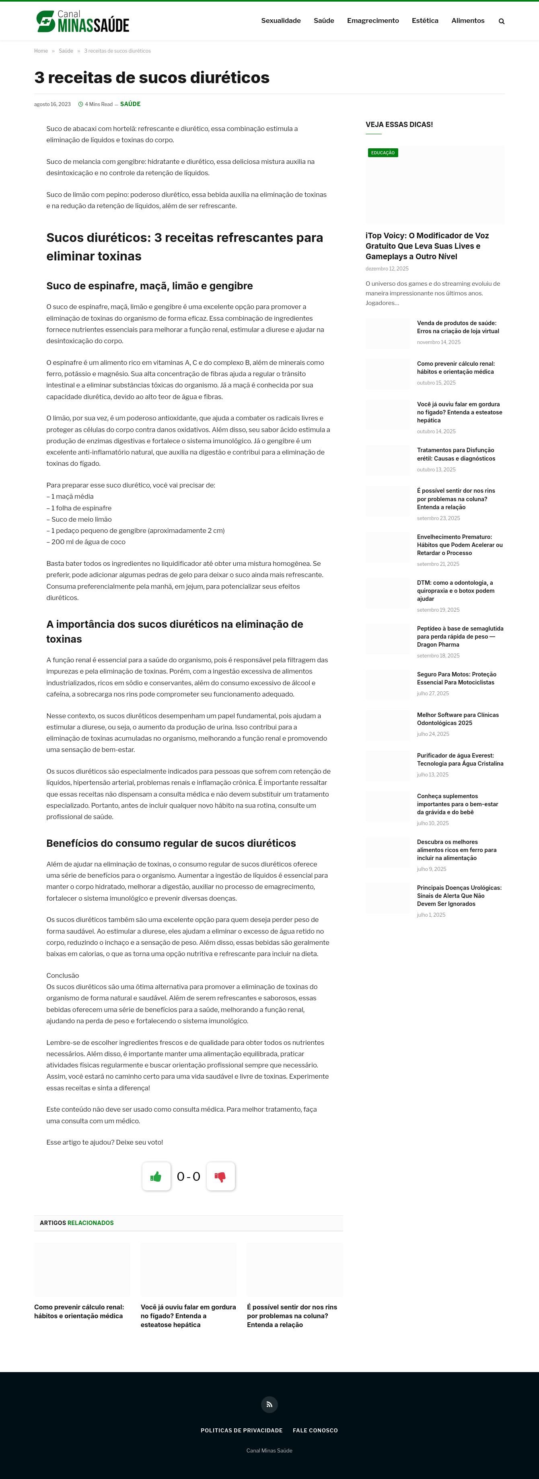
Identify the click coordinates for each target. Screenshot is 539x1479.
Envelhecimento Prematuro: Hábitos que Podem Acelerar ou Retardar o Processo (460, 544)
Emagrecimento (373, 20)
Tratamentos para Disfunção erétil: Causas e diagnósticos (456, 454)
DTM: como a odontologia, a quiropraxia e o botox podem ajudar (456, 590)
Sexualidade (280, 20)
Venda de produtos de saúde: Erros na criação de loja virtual (458, 327)
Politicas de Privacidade (241, 1430)
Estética (425, 20)
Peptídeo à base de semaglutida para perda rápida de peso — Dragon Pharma (460, 636)
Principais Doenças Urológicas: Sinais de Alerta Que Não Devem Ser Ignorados (459, 895)
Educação (383, 153)
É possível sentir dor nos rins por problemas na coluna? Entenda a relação (292, 1316)
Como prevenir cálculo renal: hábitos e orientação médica (79, 1311)
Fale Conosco (316, 1430)
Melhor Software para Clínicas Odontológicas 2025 (458, 718)
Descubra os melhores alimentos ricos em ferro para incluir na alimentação (457, 849)
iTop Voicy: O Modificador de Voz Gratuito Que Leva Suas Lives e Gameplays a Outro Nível (427, 246)
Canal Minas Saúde (269, 1451)
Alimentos (468, 20)
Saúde (324, 20)
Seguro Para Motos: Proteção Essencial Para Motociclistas (456, 678)
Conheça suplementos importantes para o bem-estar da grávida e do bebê (457, 804)
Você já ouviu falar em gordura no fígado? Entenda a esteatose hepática (188, 1316)
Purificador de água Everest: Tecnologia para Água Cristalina (460, 759)
